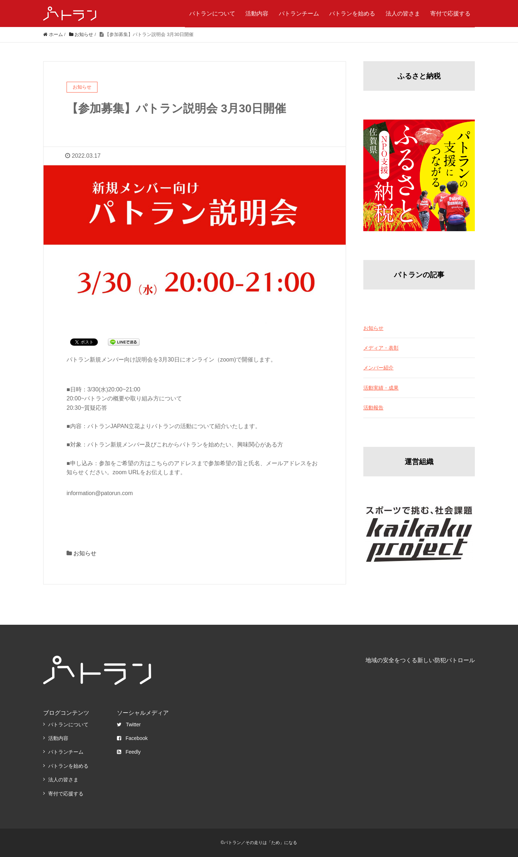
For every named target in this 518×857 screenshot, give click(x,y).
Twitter (129, 724)
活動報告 (373, 407)
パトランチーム (299, 13)
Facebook (132, 738)
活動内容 (256, 13)
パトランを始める (352, 13)
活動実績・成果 (381, 388)
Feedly (129, 752)
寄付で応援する (450, 13)
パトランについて (212, 13)
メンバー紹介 (378, 368)
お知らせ (84, 553)
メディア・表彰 (381, 348)
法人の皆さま (403, 13)
